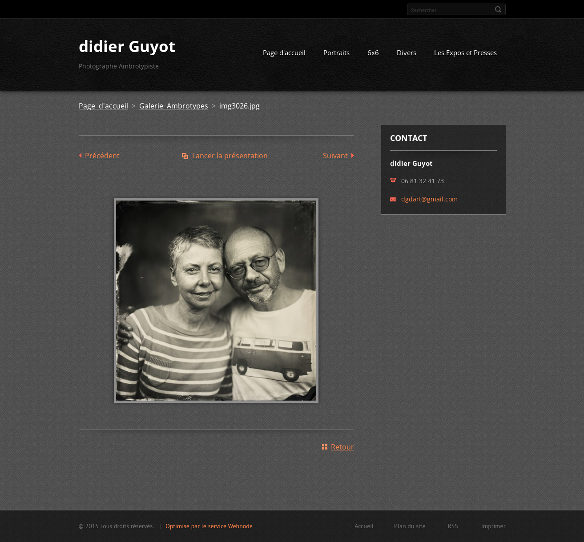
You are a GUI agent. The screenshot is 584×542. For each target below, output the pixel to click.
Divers (406, 52)
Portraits (336, 52)
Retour (342, 447)
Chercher (498, 9)
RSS (453, 526)
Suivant (335, 156)
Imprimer (493, 526)
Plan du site (409, 526)
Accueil (364, 526)
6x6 (373, 52)
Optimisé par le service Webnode (209, 526)
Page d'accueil (284, 52)
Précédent (102, 156)
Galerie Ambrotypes (173, 106)
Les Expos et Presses (465, 52)
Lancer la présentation (230, 156)
